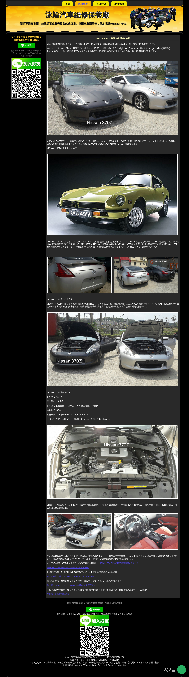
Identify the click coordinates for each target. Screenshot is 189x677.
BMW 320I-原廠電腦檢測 (58, 594)
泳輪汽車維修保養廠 (77, 15)
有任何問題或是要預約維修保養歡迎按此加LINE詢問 (94, 603)
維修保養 (83, 4)
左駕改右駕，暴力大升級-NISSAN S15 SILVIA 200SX (71, 576)
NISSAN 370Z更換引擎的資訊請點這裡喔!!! (118, 563)
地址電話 (119, 4)
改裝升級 (101, 4)
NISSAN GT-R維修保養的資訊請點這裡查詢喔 (68, 567)
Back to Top (181, 669)
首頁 (67, 4)
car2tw (123, 665)
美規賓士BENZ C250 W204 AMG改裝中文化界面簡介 (71, 585)
